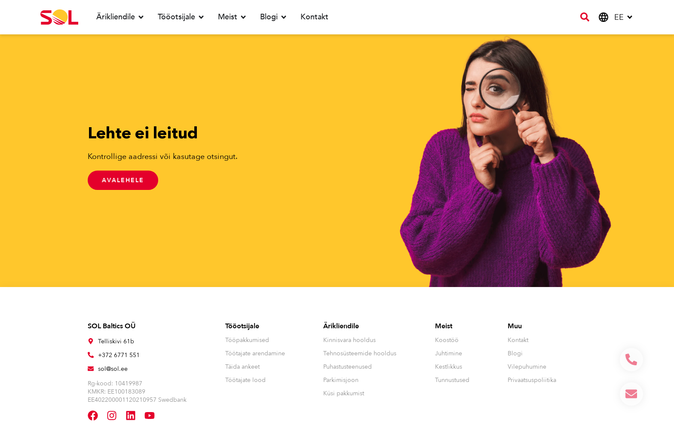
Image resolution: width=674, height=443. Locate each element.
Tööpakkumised (247, 340)
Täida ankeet (242, 367)
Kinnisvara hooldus (349, 340)
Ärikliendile (341, 326)
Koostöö (447, 340)
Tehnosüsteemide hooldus (359, 353)
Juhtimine (448, 353)
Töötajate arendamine (255, 353)
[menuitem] (624, 17)
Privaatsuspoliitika (532, 380)
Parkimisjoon (340, 380)
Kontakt (518, 340)
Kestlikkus (448, 367)
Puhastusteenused (347, 367)
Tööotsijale (242, 326)
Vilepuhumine (527, 367)
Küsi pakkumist (343, 393)
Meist (443, 326)
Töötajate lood (245, 380)
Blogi (515, 353)
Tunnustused (452, 380)
